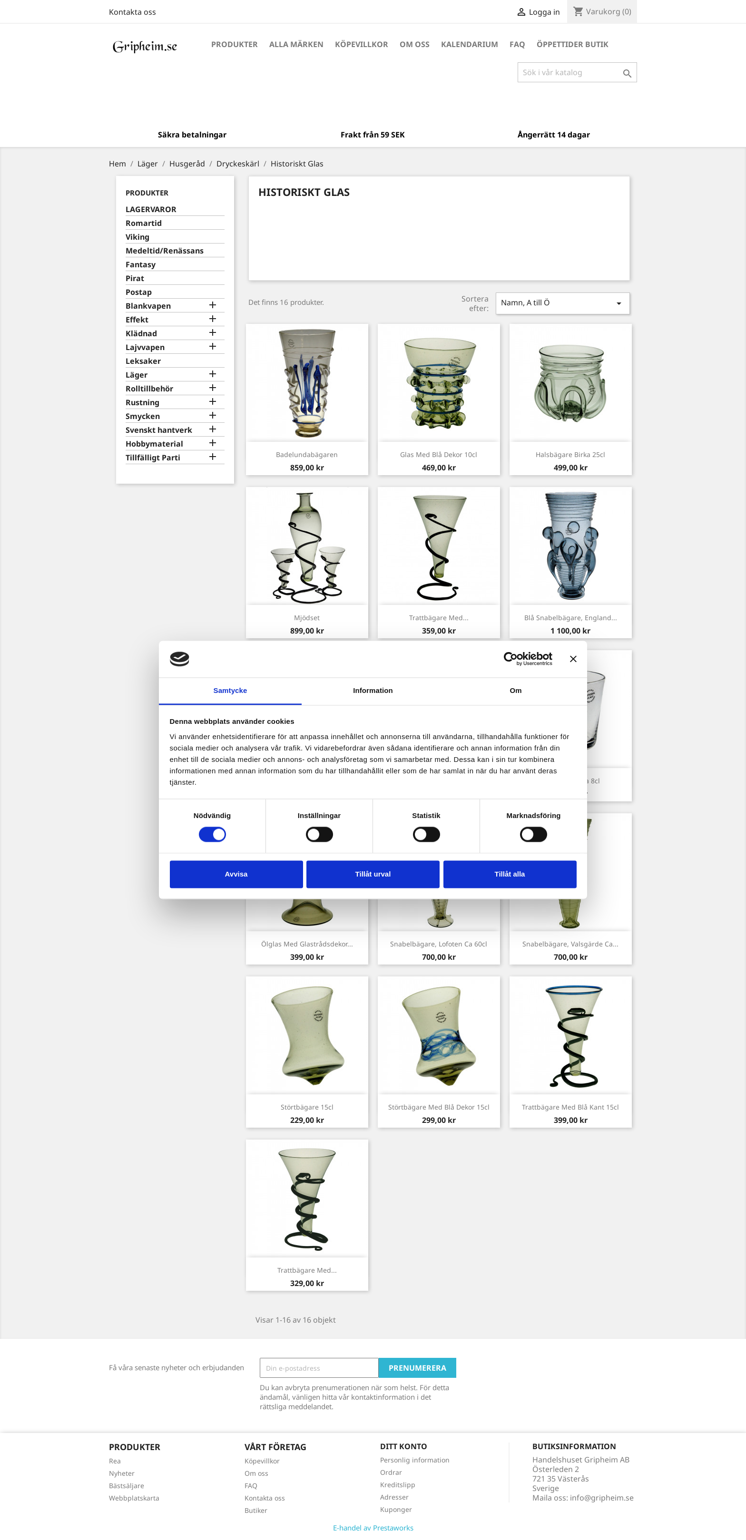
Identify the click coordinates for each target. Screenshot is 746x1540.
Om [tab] (515, 690)
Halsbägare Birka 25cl (570, 454)
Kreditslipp (397, 1484)
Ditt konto (403, 1446)
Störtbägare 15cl (307, 1106)
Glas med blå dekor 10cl (438, 454)
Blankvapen (148, 306)
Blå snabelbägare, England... (570, 617)
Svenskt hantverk (159, 430)
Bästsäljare (126, 1485)
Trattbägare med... (439, 617)
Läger (136, 375)
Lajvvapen (145, 347)
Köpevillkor (361, 44)
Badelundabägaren (307, 454)
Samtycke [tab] (230, 690)
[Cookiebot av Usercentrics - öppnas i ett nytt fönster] (510, 659)
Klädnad (141, 334)
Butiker (256, 1510)
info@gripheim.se (602, 1497)
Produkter (234, 44)
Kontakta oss (132, 12)
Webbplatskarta (134, 1497)
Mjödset (307, 617)
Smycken (143, 416)
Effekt (137, 320)
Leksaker (143, 361)
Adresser (394, 1496)
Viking (137, 237)
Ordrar (391, 1472)
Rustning (142, 403)
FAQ (517, 44)
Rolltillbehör (149, 389)
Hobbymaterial (154, 444)
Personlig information (415, 1459)
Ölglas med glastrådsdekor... (307, 943)
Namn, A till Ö (563, 303)
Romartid (144, 223)
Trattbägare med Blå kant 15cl (570, 1106)
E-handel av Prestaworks (373, 1527)
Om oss (415, 44)
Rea (115, 1460)
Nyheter (122, 1473)
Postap (139, 292)
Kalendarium (469, 44)
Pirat (135, 278)
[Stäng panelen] (573, 659)
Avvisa (236, 874)
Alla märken (296, 44)
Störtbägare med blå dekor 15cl (439, 1106)
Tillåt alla (510, 874)
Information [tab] (373, 690)
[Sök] (577, 72)
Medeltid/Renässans (165, 251)
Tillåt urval (373, 874)
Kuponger (396, 1509)
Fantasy (141, 265)
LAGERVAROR (151, 209)
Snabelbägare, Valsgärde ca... (570, 943)
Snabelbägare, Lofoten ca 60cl (438, 943)
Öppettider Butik (573, 44)
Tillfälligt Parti (153, 458)
